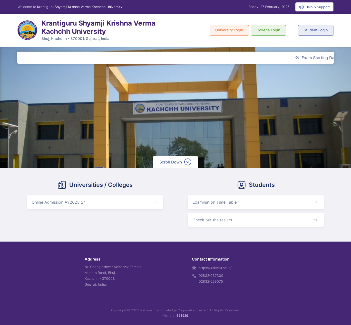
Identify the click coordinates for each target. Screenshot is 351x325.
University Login (229, 30)
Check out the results (212, 219)
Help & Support (314, 6)
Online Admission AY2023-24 (59, 202)
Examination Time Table (215, 202)
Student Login (316, 30)
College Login (268, 30)
